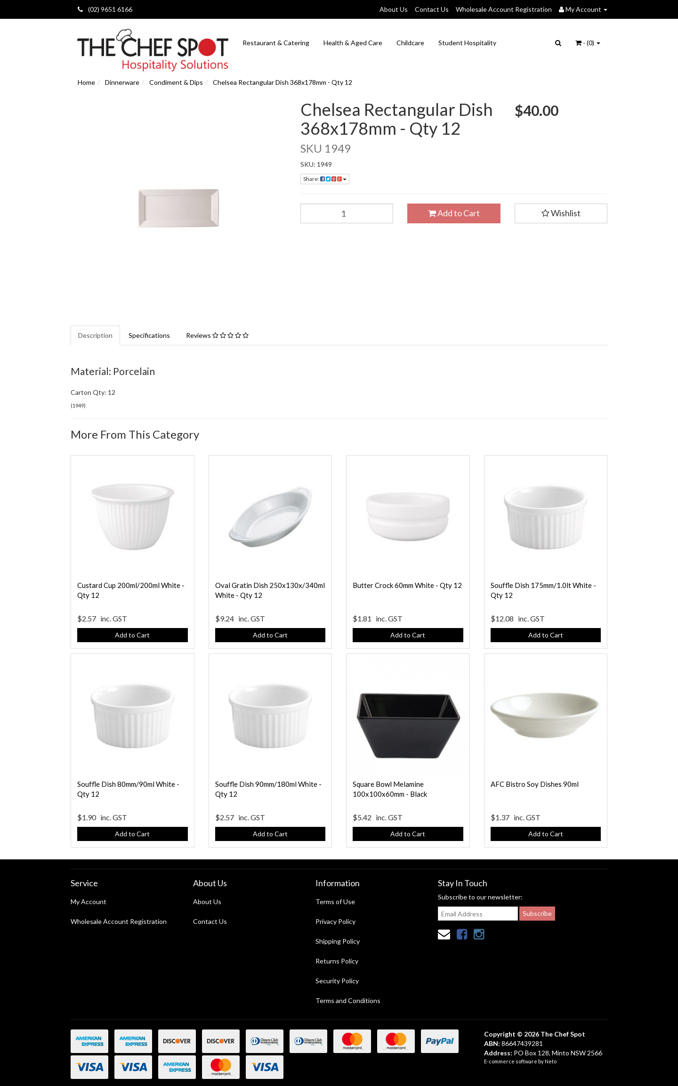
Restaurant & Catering (275, 43)
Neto (551, 1061)
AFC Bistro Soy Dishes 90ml (535, 784)
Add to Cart (454, 213)
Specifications (149, 335)
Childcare (410, 43)
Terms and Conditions (347, 1000)
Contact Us (432, 9)
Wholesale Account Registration (504, 9)
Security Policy (337, 981)
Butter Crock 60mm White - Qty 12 (407, 585)
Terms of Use (335, 902)
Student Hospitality (467, 43)
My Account (88, 902)
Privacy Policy (335, 921)
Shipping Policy (337, 941)
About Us (393, 9)
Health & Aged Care (352, 43)
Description (95, 335)
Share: (325, 178)
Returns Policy (336, 961)
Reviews (217, 335)
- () (587, 43)
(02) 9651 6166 (105, 9)
